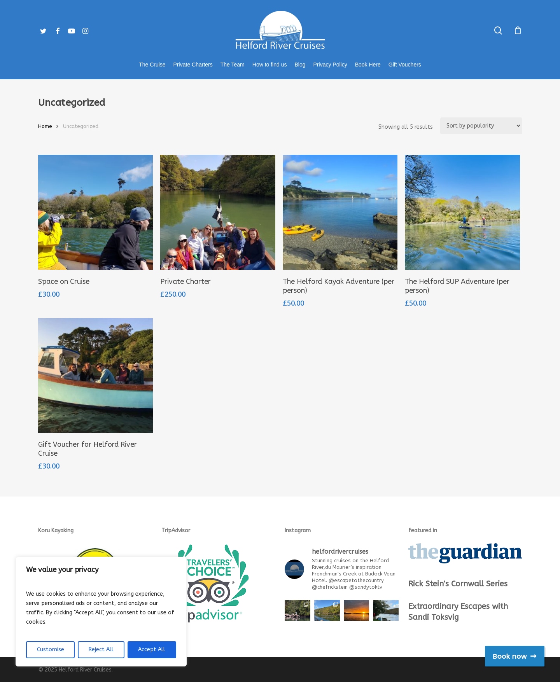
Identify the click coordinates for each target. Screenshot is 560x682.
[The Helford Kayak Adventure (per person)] (340, 212)
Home (45, 126)
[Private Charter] (217, 212)
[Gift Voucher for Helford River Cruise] (95, 375)
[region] (101, 611)
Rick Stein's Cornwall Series (458, 583)
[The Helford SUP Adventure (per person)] (462, 212)
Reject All (101, 649)
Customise (50, 649)
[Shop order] (481, 125)
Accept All (151, 649)
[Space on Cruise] (95, 212)
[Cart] (518, 30)
